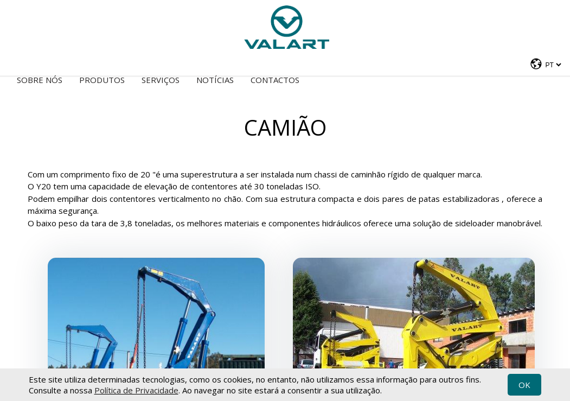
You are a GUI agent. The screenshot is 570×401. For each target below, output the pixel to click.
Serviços (161, 79)
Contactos (275, 79)
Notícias (215, 79)
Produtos (102, 79)
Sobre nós (39, 79)
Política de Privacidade (136, 390)
